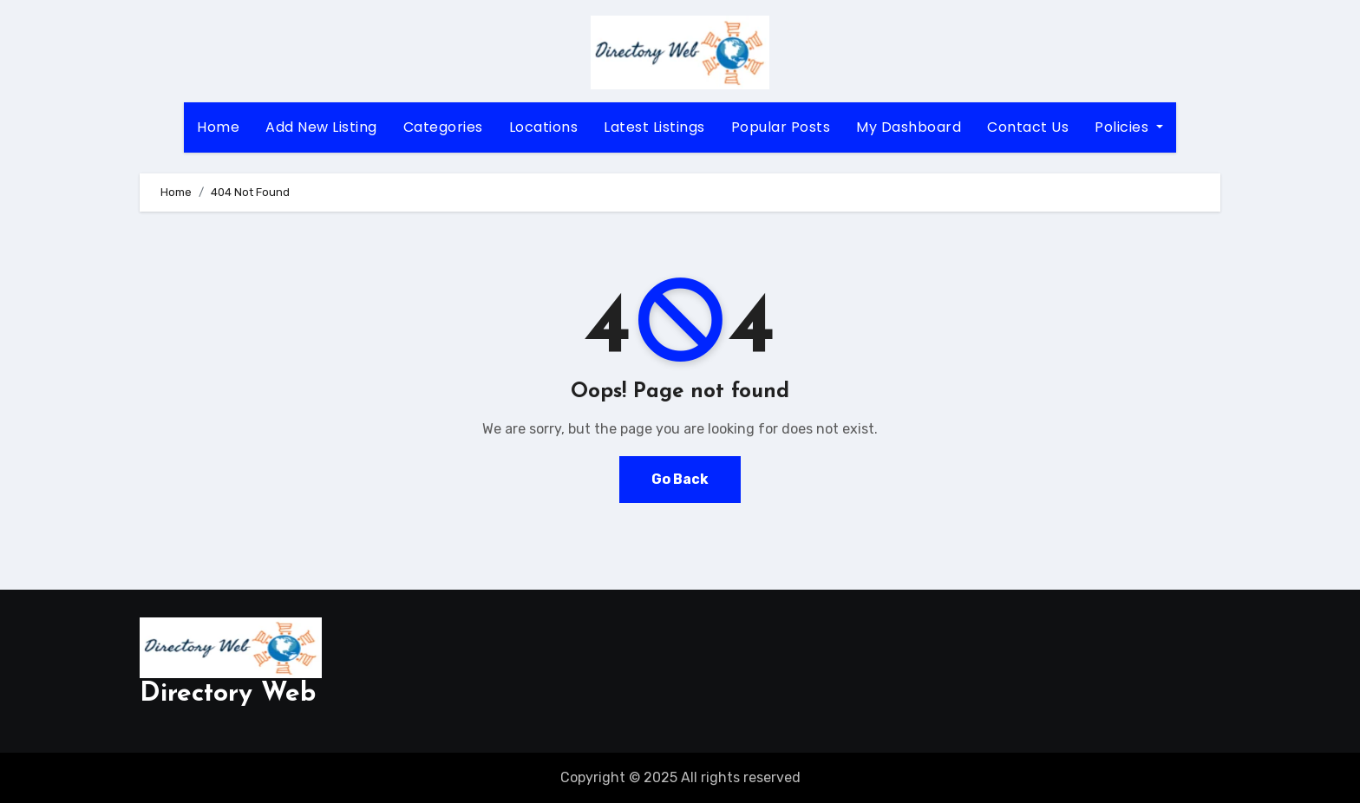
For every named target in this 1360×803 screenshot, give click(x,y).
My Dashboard (908, 127)
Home (218, 127)
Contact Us (1028, 127)
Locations (544, 127)
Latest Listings (654, 127)
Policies (1129, 127)
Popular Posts (781, 127)
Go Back (680, 479)
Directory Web (228, 694)
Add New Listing (321, 127)
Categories (443, 127)
